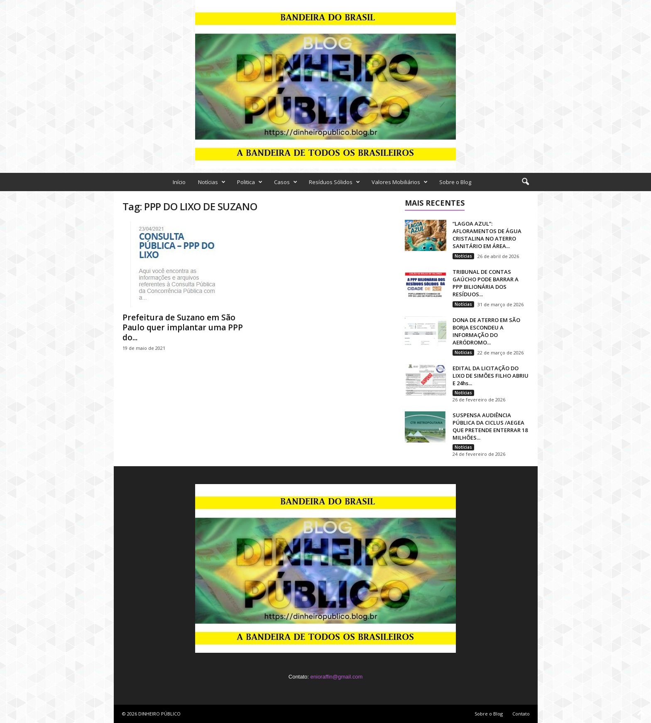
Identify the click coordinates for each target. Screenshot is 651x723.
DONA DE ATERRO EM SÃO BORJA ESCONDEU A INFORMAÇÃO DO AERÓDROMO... (486, 331)
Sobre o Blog (455, 182)
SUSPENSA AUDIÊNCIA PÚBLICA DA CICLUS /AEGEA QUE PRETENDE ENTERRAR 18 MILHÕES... (490, 426)
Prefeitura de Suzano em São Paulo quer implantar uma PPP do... (182, 327)
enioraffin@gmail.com (337, 677)
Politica (249, 182)
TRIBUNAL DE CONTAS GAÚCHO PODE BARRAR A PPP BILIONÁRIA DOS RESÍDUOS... (486, 283)
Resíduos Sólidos (334, 182)
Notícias (211, 182)
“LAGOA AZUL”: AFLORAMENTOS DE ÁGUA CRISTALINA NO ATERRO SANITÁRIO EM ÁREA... (487, 235)
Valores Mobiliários (400, 182)
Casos (285, 182)
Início (179, 182)
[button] (525, 182)
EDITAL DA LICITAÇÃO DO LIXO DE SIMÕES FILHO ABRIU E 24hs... (491, 375)
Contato (521, 714)
